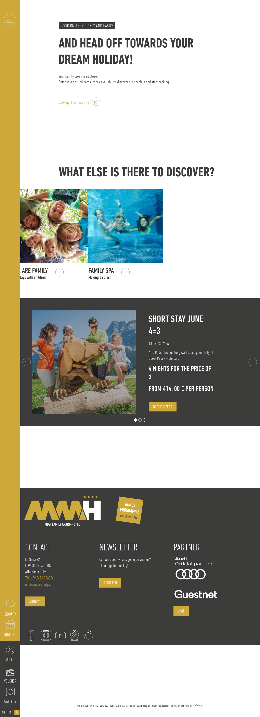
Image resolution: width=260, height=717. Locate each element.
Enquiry (10, 613)
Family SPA (116, 273)
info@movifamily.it (38, 584)
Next (253, 362)
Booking (10, 634)
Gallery (10, 701)
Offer (10, 659)
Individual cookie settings (164, 705)
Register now (130, 510)
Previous (26, 362)
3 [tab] (144, 420)
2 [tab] (140, 420)
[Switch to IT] (10, 712)
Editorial (131, 705)
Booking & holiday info (74, 102)
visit (181, 610)
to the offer (162, 406)
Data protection (143, 705)
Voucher (10, 680)
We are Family (40, 273)
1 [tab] (135, 420)
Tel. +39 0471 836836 (39, 577)
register (110, 582)
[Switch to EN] (17, 712)
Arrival (35, 601)
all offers (134, 431)
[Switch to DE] (3, 712)
